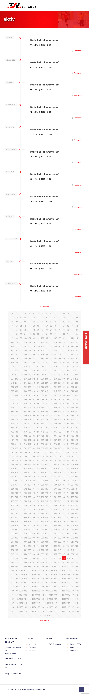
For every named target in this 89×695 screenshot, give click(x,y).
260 (25, 379)
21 (29, 318)
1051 (55, 579)
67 (21, 330)
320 (76, 391)
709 (29, 493)
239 (72, 371)
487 (38, 436)
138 (51, 346)
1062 (34, 583)
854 (33, 530)
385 (12, 412)
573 (63, 456)
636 (59, 473)
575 (72, 456)
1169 (12, 611)
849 (12, 530)
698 (51, 489)
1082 (51, 587)
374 (33, 407)
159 (72, 350)
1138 (17, 603)
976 (76, 558)
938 (51, 550)
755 (21, 505)
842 (51, 526)
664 (42, 481)
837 (29, 526)
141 (63, 346)
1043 (21, 579)
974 (68, 558)
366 (68, 403)
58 (51, 326)
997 (29, 566)
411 (55, 416)
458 (51, 428)
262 (33, 379)
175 (72, 354)
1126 (34, 599)
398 (68, 412)
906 (51, 542)
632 (42, 473)
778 (51, 509)
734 (68, 497)
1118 (68, 595)
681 (46, 485)
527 (72, 444)
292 (25, 387)
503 (38, 440)
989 (63, 562)
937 (46, 550)
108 (59, 338)
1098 (51, 591)
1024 (77, 570)
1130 (51, 599)
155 (55, 350)
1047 (38, 579)
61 (64, 326)
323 (21, 395)
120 (42, 342)
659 (21, 481)
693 (29, 489)
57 (47, 326)
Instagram (33, 650)
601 (46, 464)
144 (76, 346)
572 (59, 456)
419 (21, 420)
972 (59, 558)
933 (29, 550)
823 (38, 522)
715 (55, 493)
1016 (42, 570)
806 (33, 517)
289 (12, 387)
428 (59, 420)
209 (12, 367)
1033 (47, 575)
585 (46, 460)
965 (29, 558)
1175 (38, 611)
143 (72, 346)
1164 (59, 607)
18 (17, 318)
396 (59, 412)
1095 (38, 591)
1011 (21, 570)
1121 (12, 599)
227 (21, 371)
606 (68, 464)
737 (12, 501)
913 (12, 546)
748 (59, 501)
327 (38, 395)
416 (76, 416)
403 (21, 416)
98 (17, 338)
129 (12, 346)
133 (29, 346)
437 (29, 424)
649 (46, 477)
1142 (34, 603)
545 (12, 452)
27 (55, 318)
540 (59, 448)
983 (38, 562)
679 (38, 485)
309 (29, 391)
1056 (77, 579)
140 (59, 346)
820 (25, 522)
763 (55, 505)
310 (33, 391)
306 (16, 391)
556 (59, 452)
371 (21, 407)
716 (59, 493)
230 (33, 371)
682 (51, 485)
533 (29, 448)
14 (68, 314)
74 (51, 330)
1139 (21, 603)
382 (68, 407)
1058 (17, 583)
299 (55, 387)
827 (55, 522)
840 (42, 526)
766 (68, 505)
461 (63, 428)
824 (42, 522)
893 (63, 538)
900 (25, 542)
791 (38, 513)
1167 (72, 607)
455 (38, 428)
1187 (49, 615)
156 (59, 350)
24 (42, 318)
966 (33, 558)
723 (21, 497)
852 (25, 530)
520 (42, 444)
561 (12, 456)
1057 (12, 583)
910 (68, 542)
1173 (29, 611)
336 (76, 395)
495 (72, 436)
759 (38, 505)
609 (12, 469)
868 (25, 534)
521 (46, 444)
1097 (47, 591)
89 (47, 334)
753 (12, 505)
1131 (55, 599)
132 (25, 346)
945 (12, 554)
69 (29, 330)
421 (29, 420)
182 (33, 359)
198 (33, 363)
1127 (38, 599)
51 (21, 326)
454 (33, 428)
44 (59, 322)
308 (25, 391)
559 (72, 452)
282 (51, 383)
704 (76, 489)
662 (33, 481)
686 (68, 485)
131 (21, 346)
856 (42, 530)
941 (63, 550)
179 (21, 359)
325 (29, 395)
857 (46, 530)
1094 (34, 591)
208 (76, 363)
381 (63, 407)
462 (68, 428)
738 (16, 501)
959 (72, 554)
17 (12, 318)
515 (21, 444)
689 (12, 489)
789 (29, 513)
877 (63, 534)
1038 (68, 575)
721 (12, 497)
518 (33, 444)
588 (59, 460)
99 (21, 338)
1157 (29, 607)
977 (12, 562)
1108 (25, 595)
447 (72, 424)
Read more (78, 51)
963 (21, 558)
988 (59, 562)
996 (25, 566)
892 (59, 538)
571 (55, 456)
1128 (42, 599)
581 (29, 460)
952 (42, 554)
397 (63, 412)
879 (72, 534)
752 (76, 501)
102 (33, 338)
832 (76, 522)
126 (68, 342)
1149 (64, 603)
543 (72, 448)
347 (55, 399)
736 (76, 497)
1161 (47, 607)
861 (63, 530)
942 (68, 550)
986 (51, 562)
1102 (68, 591)
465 (12, 432)
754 (16, 505)
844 (59, 526)
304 (76, 387)
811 (55, 517)
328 (42, 395)
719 (72, 493)
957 (63, 554)
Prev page (44, 306)
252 (59, 375)
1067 (55, 583)
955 (55, 554)
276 (25, 383)
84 (25, 334)
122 (51, 342)
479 (72, 432)
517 (29, 444)
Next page (44, 620)
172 (59, 354)
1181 (64, 611)
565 (29, 456)
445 (63, 424)
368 (76, 403)
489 (46, 436)
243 (21, 375)
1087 (72, 587)
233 (46, 371)
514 (16, 444)
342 (33, 399)
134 (33, 346)
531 (21, 448)
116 (25, 342)
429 (63, 420)
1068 (59, 583)
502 (33, 440)
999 (38, 566)
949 (29, 554)
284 (59, 383)
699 (55, 489)
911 (72, 542)
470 (33, 432)
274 (16, 383)
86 (34, 334)
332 (59, 395)
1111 (38, 595)
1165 (64, 607)
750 (68, 501)
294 (33, 387)
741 (29, 501)
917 (29, 546)
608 (76, 464)
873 (46, 534)
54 (34, 326)
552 (42, 452)
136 (42, 346)
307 (21, 391)
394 (51, 412)
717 (63, 493)
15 (72, 314)
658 (16, 481)
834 (16, 526)
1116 (59, 595)
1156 (25, 607)
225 (12, 371)
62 (68, 326)
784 (76, 509)
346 (51, 399)
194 (16, 363)
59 (55, 326)
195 (21, 363)
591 (72, 460)
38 (34, 322)
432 (76, 420)
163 (21, 354)
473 (46, 432)
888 (42, 538)
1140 (25, 603)
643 (21, 477)
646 (33, 477)
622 (68, 469)
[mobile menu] (80, 5)
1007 (72, 566)
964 (25, 558)
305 (12, 391)
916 (25, 546)
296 (42, 387)
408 (42, 416)
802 (16, 517)
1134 (68, 599)
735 (72, 497)
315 (55, 391)
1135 (72, 599)
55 (38, 326)
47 (72, 322)
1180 (59, 611)
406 (33, 416)
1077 (29, 587)
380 (59, 407)
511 (72, 440)
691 (21, 489)
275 (21, 383)
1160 (42, 607)
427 (55, 420)
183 (38, 359)
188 (59, 359)
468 (25, 432)
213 (29, 367)
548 (25, 452)
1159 (38, 607)
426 (51, 420)
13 (64, 314)
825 (46, 522)
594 (16, 464)
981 (29, 562)
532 (25, 448)
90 (51, 334)
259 (21, 379)
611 (21, 469)
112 (76, 338)
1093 (29, 591)
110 (68, 338)
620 (59, 469)
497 (12, 440)
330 (51, 395)
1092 (25, 591)
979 (21, 562)
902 (33, 542)
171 (55, 354)
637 (63, 473)
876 (59, 534)
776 (42, 509)
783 (72, 509)
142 (68, 346)
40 (42, 322)
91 (55, 334)
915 (21, 546)
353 (12, 403)
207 (72, 363)
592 (76, 460)
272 (76, 379)
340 (25, 399)
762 (51, 505)
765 (63, 505)
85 (29, 334)
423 (38, 420)
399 (72, 412)
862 (68, 530)
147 (21, 350)
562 (16, 456)
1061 (29, 583)
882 (16, 538)
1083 (55, 587)
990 (68, 562)
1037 (64, 575)
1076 (25, 587)
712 (42, 493)
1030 (34, 575)
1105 (12, 595)
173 (63, 354)
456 (42, 428)
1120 (77, 595)
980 (25, 562)
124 (59, 342)
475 (55, 432)
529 (12, 448)
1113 (47, 595)
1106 (17, 595)
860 (59, 530)
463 (72, 428)
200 (42, 363)
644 (25, 477)
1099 (55, 591)
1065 (47, 583)
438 (33, 424)
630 (33, 473)
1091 (21, 591)
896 (76, 538)
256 (76, 375)
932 (25, 550)
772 (25, 509)
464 (76, 428)
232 (42, 371)
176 (76, 354)
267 (55, 379)
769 (12, 509)
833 (12, 526)
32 (77, 318)
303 (72, 387)
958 (68, 554)
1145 (47, 603)
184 (42, 359)
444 (59, 424)
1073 (12, 587)
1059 (21, 583)
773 (29, 509)
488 (42, 436)
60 (59, 326)
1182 (68, 611)
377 (46, 407)
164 (25, 354)
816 (76, 517)
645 (29, 477)
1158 (34, 607)
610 (16, 469)
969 (46, 558)
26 (51, 318)
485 (29, 436)
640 (76, 473)
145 (12, 350)
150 (33, 350)
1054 (68, 579)
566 (33, 456)
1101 (64, 591)
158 (68, 350)
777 (46, 509)
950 (33, 554)
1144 (42, 603)
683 (55, 485)
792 (42, 513)
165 (29, 354)
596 (25, 464)
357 (29, 403)
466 (16, 432)
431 (72, 420)
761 (46, 505)
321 (12, 395)
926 (68, 546)
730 (51, 497)
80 (77, 330)
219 (55, 367)
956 (59, 554)
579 (21, 460)
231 (38, 371)
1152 (77, 603)
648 (42, 477)
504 (42, 440)
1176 (42, 611)
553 (46, 452)
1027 (21, 575)
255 (72, 375)
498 (16, 440)
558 (68, 452)
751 (72, 501)
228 (25, 371)
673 (12, 485)
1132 (59, 599)
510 (68, 440)
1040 (77, 575)
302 (68, 387)
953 (46, 554)
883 (21, 538)
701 (63, 489)
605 (63, 464)
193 (12, 363)
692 (25, 489)
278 (33, 383)
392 (42, 412)
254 (68, 375)
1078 (34, 587)
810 (51, 517)
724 (25, 497)
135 (38, 346)
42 (51, 322)
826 (51, 522)
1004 (59, 566)
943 (72, 550)
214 (33, 367)
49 (12, 326)
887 (38, 538)
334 (68, 395)
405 (29, 416)
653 (63, 477)
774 (33, 509)
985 (46, 562)
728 (42, 497)
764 (59, 505)
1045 (29, 579)
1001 (47, 566)
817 (12, 522)
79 (72, 330)
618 (51, 469)
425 (46, 420)
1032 (42, 575)
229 (29, 371)
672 (76, 481)
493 (63, 436)
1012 (25, 570)
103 (38, 338)
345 (46, 399)
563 (21, 456)
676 (25, 485)
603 (55, 464)
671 (72, 481)
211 (21, 367)
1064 (42, 583)
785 (12, 513)
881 (12, 538)
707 (21, 493)
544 (76, 448)
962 (16, 558)
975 (72, 558)
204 (59, 363)
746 (51, 501)
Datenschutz (74, 647)
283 (55, 383)
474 (51, 432)
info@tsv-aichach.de (13, 674)
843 (55, 526)
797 (63, 513)
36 (25, 322)
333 (63, 395)
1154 (17, 607)
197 (29, 363)
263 (38, 379)
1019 (55, 570)
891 (55, 538)
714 (51, 493)
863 (72, 530)
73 (47, 330)
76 (59, 330)
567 (38, 456)
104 (42, 338)
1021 (64, 570)
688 (76, 485)
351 (72, 399)
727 (38, 497)
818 (16, 522)
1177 (47, 611)
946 (16, 554)
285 (63, 383)
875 (55, 534)
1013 (29, 570)
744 (42, 501)
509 (63, 440)
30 (68, 318)
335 (72, 395)
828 (59, 522)
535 (38, 448)
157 (63, 350)
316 (59, 391)
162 (16, 354)
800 (76, 513)
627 (21, 473)
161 (12, 354)
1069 (64, 583)
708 (25, 493)
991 (72, 562)
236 (59, 371)
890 (51, 538)
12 (59, 314)
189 (63, 359)
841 (46, 526)
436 (25, 424)
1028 (25, 575)
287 (72, 383)
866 (16, 534)
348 (59, 399)
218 (51, 367)
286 (68, 383)
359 (38, 403)
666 (51, 481)
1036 (59, 575)
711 (38, 493)
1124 (25, 599)
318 (68, 391)
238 (68, 371)
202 (51, 363)
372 (25, 407)
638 (68, 473)
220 (59, 367)
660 (25, 481)
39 (38, 322)
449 (12, 428)
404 (25, 416)
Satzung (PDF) (75, 644)
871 (38, 534)
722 (16, 497)
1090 (17, 591)
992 (76, 562)
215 (38, 367)
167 (38, 354)
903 (38, 542)
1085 (64, 587)
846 (68, 526)
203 (55, 363)
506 (51, 440)
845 (63, 526)
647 (38, 477)
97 (12, 338)
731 (55, 497)
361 (46, 403)
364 (59, 403)
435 (21, 424)
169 (46, 354)
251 (55, 375)
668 (59, 481)
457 (46, 428)
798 (68, 513)
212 (25, 367)
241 (12, 375)
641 (12, 477)
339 (21, 399)
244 (25, 375)
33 (12, 322)
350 (68, 399)
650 (51, 477)
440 (42, 424)
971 (55, 558)
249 (46, 375)
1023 (72, 570)
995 (21, 566)
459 (55, 428)
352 (76, 399)
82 (17, 334)
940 (59, 550)
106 (51, 338)
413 (63, 416)
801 (12, 517)
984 (42, 562)
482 (16, 436)
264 (42, 379)
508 (59, 440)
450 (16, 428)
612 (25, 469)
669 (63, 481)
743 (38, 501)
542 (68, 448)
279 (38, 383)
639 (72, 473)
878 (68, 534)
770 (16, 509)
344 (42, 399)
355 (21, 403)
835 (21, 526)
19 (21, 318)
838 (33, 526)
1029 (29, 575)
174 (68, 354)
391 (38, 412)
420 (25, 420)
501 (29, 440)
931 (21, 550)
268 (59, 379)
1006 (68, 566)
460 (59, 428)
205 (63, 363)
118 (33, 342)
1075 (21, 587)
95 (72, 334)
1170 (17, 611)
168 (42, 354)
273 (12, 383)
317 (63, 391)
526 (68, 444)
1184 (77, 611)
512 (76, 440)
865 (12, 534)
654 (68, 477)
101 (29, 338)
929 (12, 550)
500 (25, 440)
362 (51, 403)
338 (16, 399)
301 (63, 387)
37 (29, 322)
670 (68, 481)
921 (46, 546)
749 (63, 501)
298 (51, 387)
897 (12, 542)
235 (55, 371)
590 (68, 460)
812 (59, 517)
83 (21, 334)
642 (16, 477)
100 (25, 338)
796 (59, 513)
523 (55, 444)
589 (63, 460)
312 (42, 391)
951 (38, 554)
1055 (72, 579)
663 (38, 481)
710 (33, 493)
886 (33, 538)
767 (72, 505)
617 (46, 469)
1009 (12, 570)
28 (59, 318)
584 (42, 460)
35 (21, 322)
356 (25, 403)
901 (29, 542)
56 (42, 326)
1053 (64, 579)
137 (46, 346)
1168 (77, 607)
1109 (29, 595)
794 (51, 513)
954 (51, 554)
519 (38, 444)
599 (38, 464)
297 (46, 387)
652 (59, 477)
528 (76, 444)
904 (42, 542)
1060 (25, 583)
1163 (55, 607)
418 (16, 420)
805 (29, 517)
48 (77, 322)
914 (16, 546)
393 (46, 412)
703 (72, 489)
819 (21, 522)
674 (16, 485)
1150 (68, 603)
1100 (59, 591)
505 (46, 440)
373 (29, 407)
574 (68, 456)
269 (63, 379)
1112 (42, 595)
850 (16, 530)
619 (55, 469)
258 (16, 379)
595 (21, 464)
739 (21, 501)
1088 (77, 587)
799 (72, 513)
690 (16, 489)
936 (42, 550)
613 (29, 469)
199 (38, 363)
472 (42, 432)
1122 (17, 599)
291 (21, 387)
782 (68, 509)
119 (38, 342)
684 (59, 485)
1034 (51, 575)
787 (21, 513)
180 (25, 359)
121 (46, 342)
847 (72, 526)
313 (46, 391)
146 (16, 350)
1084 (59, 587)
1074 (17, 587)
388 (25, 412)
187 (55, 359)
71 (38, 330)
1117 (64, 595)
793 (46, 513)
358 (33, 403)
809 (46, 517)
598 (33, 464)
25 (47, 318)
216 (42, 367)
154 (51, 350)
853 (29, 530)
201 (46, 363)
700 (59, 489)
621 (63, 469)
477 (63, 432)
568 (42, 456)
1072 (77, 583)
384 (76, 407)
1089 (12, 591)
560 (76, 452)
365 (63, 403)
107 (55, 338)
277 (29, 383)
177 (12, 359)
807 (38, 517)
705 (12, 493)
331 (55, 395)
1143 (38, 603)
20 (25, 318)
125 (63, 342)
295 (38, 387)
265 (46, 379)
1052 (59, 579)
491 (55, 436)
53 (29, 326)
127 (72, 342)
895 (72, 538)
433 (12, 424)
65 (12, 330)
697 (46, 489)
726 (33, 497)
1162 (51, 607)
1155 (21, 607)
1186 (44, 615)
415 (72, 416)
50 (17, 326)
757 (29, 505)
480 (76, 432)
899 (21, 542)
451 (21, 428)
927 (72, 546)
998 (33, 566)
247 (38, 375)
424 (42, 420)
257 (12, 379)
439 (38, 424)
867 (21, 534)
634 (51, 473)
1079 (38, 587)
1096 (42, 591)
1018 (51, 570)
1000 (42, 566)
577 (12, 460)
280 (42, 383)
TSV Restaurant (55, 644)
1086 (68, 587)
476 (59, 432)
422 (33, 420)
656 (76, 477)
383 (72, 407)
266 (51, 379)
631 (38, 473)
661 (29, 481)
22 (34, 318)
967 (38, 558)
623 (72, 469)
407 (38, 416)
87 (38, 334)
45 (64, 322)
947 (21, 554)
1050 (51, 579)
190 (68, 359)
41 (47, 322)
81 (12, 334)
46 (68, 322)
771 (21, 509)
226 (16, 371)
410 (51, 416)
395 (55, 412)
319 (72, 391)
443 (55, 424)
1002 (51, 566)
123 (55, 342)
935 (38, 550)
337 (12, 399)
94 (68, 334)
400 (76, 412)
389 (29, 412)
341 (29, 399)
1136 (77, 599)
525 (63, 444)
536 (42, 448)
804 (25, 517)
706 (16, 493)
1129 (47, 599)
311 (38, 391)
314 (51, 391)
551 (38, 452)
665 (46, 481)
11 (55, 314)
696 (42, 489)
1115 (55, 595)
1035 (55, 575)
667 (55, 481)
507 (55, 440)
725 (29, 497)
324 (25, 395)
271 (72, 379)
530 (16, 448)
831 (72, 522)
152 (42, 350)
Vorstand (32, 644)
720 (76, 493)
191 (72, 359)
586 (51, 460)
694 (33, 489)
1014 (34, 570)
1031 (38, 575)
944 (76, 550)
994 (16, 566)
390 (33, 412)
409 (46, 416)
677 (29, 485)
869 (29, 534)
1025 (12, 575)
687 (72, 485)
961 (12, 558)
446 (68, 424)
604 (59, 464)
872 (42, 534)
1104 (77, 591)
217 (46, 367)
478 (68, 432)
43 (55, 322)
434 (16, 424)
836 (25, 526)
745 (46, 501)
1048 (42, 579)
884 (25, 538)
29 (64, 318)
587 (55, 460)
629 (29, 473)
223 (72, 367)
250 (51, 375)
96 (77, 334)
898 (16, 542)
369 (12, 407)
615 (38, 469)
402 (16, 416)
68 (25, 330)
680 (42, 485)
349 (63, 399)
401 (12, 416)
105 (46, 338)
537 (46, 448)
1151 (72, 603)
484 (25, 436)
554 (51, 452)
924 (59, 546)
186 (51, 359)
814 (68, 517)
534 (33, 448)
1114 (51, 595)
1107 (21, 595)
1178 (51, 611)
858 (51, 530)
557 (63, 452)
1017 (47, 570)
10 (51, 314)
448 (76, 424)
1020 (59, 570)
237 (63, 371)
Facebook (32, 647)
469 (29, 432)
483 (21, 436)
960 (76, 554)
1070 (68, 583)
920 (42, 546)
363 (55, 403)
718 (68, 493)
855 (38, 530)
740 (25, 501)
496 (76, 436)
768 (76, 505)
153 (46, 350)
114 (16, 342)
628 (25, 473)
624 (76, 469)
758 (33, 505)
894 (68, 538)
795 (55, 513)
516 (25, 444)
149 (29, 350)
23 (38, 318)
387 (21, 412)
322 (16, 395)
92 (59, 334)
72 (42, 330)
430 (68, 420)
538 (51, 448)
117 (29, 342)
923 (55, 546)
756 (25, 505)
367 (72, 403)
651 (55, 477)
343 (38, 399)
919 (38, 546)
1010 (17, 570)
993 (12, 566)
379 (55, 407)
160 (76, 350)
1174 (34, 611)
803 (21, 517)
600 (42, 464)
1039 (72, 575)
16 (77, 314)
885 (29, 538)
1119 (72, 595)
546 (16, 452)
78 (68, 330)
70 (34, 330)
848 (76, 526)
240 (76, 371)
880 (76, 534)
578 (16, 460)
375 (38, 407)
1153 (12, 607)
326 (33, 395)
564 (25, 456)
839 (38, 526)
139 (55, 346)
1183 (72, 611)
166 (33, 354)
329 (46, 395)
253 (63, 375)
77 (64, 330)
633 (46, 473)
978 (16, 562)
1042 (17, 579)
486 (33, 436)
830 (68, 522)
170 (51, 354)
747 (55, 501)
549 (29, 452)
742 (33, 501)
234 (51, 371)
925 (63, 546)
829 (63, 522)
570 (51, 456)
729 (46, 497)
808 (42, 517)
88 (42, 334)
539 (55, 448)
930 (16, 550)
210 (16, 367)
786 (16, 513)
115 (21, 342)
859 (55, 530)
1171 (21, 611)
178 (16, 359)
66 (17, 330)
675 (21, 485)
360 (42, 403)
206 (68, 363)
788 (25, 513)
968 (42, 558)
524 (59, 444)
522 (51, 444)
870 (33, 534)
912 (76, 542)
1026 (17, 575)
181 (29, 359)
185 (46, 359)
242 (16, 375)
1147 (55, 603)
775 (38, 509)
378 (51, 407)
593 (12, 464)
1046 (34, 579)
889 (46, 538)
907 (55, 542)
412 (59, 416)
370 (16, 407)
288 (76, 383)
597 (29, 464)
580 (25, 460)
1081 (47, 587)
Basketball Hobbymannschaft (44, 40)
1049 (47, 579)
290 (16, 387)
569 (46, 456)
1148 (59, 603)
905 (46, 542)
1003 (55, 566)
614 (33, 469)
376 (42, 407)
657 (12, 481)
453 (29, 428)
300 (59, 387)
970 (51, 558)
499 (21, 440)
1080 (42, 587)
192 (76, 359)
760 (42, 505)
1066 (51, 583)
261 (29, 379)
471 (38, 432)
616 (42, 469)
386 (16, 412)
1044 (25, 579)
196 (25, 363)
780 (59, 509)
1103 (72, 591)
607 (72, 464)
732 (59, 497)
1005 (64, 566)
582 (33, 460)
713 (46, 493)
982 (33, 562)
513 (12, 444)
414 (68, 416)
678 (33, 485)
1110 (34, 595)
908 (59, 542)
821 (29, 522)
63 (72, 326)
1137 (12, 603)
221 (63, 367)
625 (12, 473)
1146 (51, 603)
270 (68, 379)
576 (76, 456)
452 (25, 428)
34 (17, 322)
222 (68, 367)
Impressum (74, 650)
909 (63, 542)
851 (21, 530)
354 (16, 403)
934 (33, 550)
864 (76, 530)
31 (72, 318)
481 (12, 436)
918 (33, 546)
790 (33, 513)
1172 (25, 611)
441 (46, 424)
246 (33, 375)
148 (25, 350)
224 (76, 367)
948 (25, 554)
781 (63, 509)
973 (63, 558)
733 (63, 497)
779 (55, 509)
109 (63, 338)
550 (33, 452)
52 (25, 326)
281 (46, 383)
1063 (38, 583)
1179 (55, 611)
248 (42, 375)
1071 (72, 583)
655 (72, 477)
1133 (64, 599)
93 (64, 334)
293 (29, 387)
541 (63, 448)
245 (29, 375)
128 (76, 342)
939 (55, 550)
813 (63, 517)
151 (38, 350)
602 (51, 464)
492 (59, 436)
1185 (40, 615)
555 (55, 452)
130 (16, 346)
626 (16, 473)
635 (55, 473)
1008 (77, 566)
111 (72, 338)
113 (12, 342)
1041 (12, 579)
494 (68, 436)
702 (68, 489)
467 (21, 432)
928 (76, 546)
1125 (29, 599)
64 (77, 326)
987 (55, 562)
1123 (21, 599)
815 (72, 517)
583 (38, 460)
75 (55, 330)
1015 (38, 570)
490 (51, 436)
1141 (29, 603)
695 (38, 489)
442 (51, 424)
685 (63, 485)
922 (51, 546)
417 (12, 420)
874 (51, 534)
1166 (68, 607)
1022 (68, 570)
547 (21, 452)
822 (33, 522)
